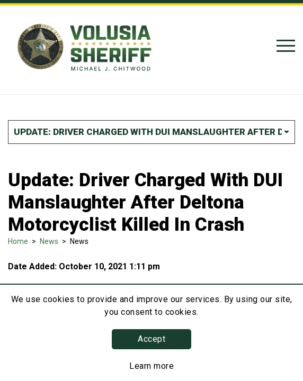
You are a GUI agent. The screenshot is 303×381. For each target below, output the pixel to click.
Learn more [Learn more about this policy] (151, 366)
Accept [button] (151, 339)
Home (18, 241)
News (49, 241)
